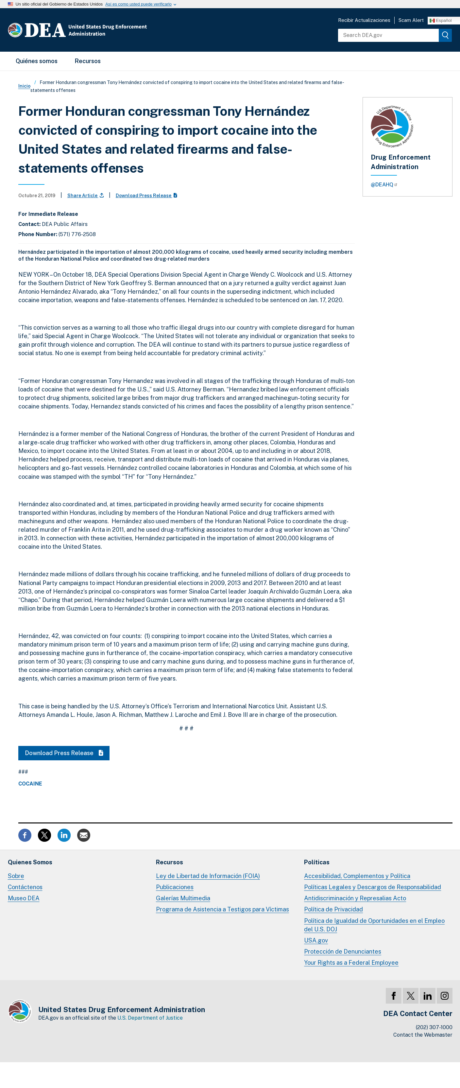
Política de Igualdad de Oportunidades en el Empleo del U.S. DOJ (374, 925)
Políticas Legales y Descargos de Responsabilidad (372, 887)
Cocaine (30, 784)
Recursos (88, 61)
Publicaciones (175, 887)
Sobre (16, 875)
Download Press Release (146, 195)
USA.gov (316, 940)
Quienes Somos (30, 862)
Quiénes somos (37, 61)
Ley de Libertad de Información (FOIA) (208, 875)
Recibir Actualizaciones (364, 20)
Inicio (24, 86)
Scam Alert (411, 20)
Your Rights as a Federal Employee (351, 962)
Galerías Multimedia (183, 898)
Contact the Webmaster (422, 1035)
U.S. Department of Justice (150, 1018)
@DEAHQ (384, 184)
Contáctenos (25, 887)
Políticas (317, 862)
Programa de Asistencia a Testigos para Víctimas (222, 909)
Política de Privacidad (333, 909)
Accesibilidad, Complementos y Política (357, 875)
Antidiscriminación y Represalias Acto (355, 898)
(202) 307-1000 (434, 1027)
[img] (445, 35)
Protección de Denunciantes (342, 951)
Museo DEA (24, 898)
